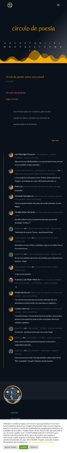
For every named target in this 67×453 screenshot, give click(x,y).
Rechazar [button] (33, 447)
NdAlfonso (19, 338)
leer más (55, 140)
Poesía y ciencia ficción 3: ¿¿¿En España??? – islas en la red (36, 170)
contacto (14, 413)
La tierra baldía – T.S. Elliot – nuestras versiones (44, 328)
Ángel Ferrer (19, 228)
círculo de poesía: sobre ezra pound (25, 77)
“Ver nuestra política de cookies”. (41, 442)
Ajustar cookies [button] (10, 447)
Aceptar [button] (24, 447)
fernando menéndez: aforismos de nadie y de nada (41, 186)
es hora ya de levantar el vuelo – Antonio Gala (44, 228)
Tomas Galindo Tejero (23, 267)
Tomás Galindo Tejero (23, 238)
